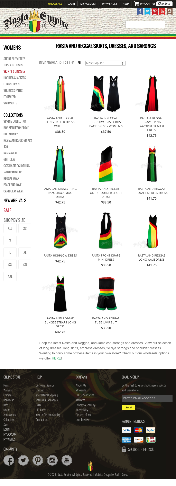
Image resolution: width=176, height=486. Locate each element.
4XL (10, 283)
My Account (88, 3)
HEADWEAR (85, 38)
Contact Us (41, 426)
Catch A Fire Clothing (16, 172)
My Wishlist (109, 3)
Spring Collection (15, 128)
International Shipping (47, 402)
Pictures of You (83, 421)
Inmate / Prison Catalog (48, 421)
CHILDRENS (64, 38)
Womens (7, 397)
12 (60, 69)
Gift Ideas (9, 166)
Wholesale (55, 3)
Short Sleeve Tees (14, 65)
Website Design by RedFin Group (111, 481)
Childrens (7, 402)
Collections (156, 38)
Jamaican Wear (12, 179)
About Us (81, 392)
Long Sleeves (11, 91)
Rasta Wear (10, 160)
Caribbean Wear (13, 198)
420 (5, 153)
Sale (171, 38)
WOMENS (46, 38)
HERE (56, 365)
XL (25, 259)
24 (66, 69)
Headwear (8, 407)
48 (72, 69)
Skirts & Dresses (14, 78)
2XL (10, 271)
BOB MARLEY (10, 141)
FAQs (38, 412)
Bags (101, 38)
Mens (31, 38)
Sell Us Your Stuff (85, 402)
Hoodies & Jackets (14, 84)
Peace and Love (12, 191)
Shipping (40, 397)
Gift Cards (41, 416)
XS (25, 235)
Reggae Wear (11, 185)
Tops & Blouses (13, 72)
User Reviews (82, 426)
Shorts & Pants (13, 97)
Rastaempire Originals (17, 147)
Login (71, 3)
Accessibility (82, 416)
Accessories (132, 38)
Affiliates (80, 407)
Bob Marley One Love (16, 134)
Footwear (9, 103)
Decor (113, 38)
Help (126, 3)
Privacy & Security (85, 412)
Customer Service (45, 392)
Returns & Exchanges (47, 407)
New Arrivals (12, 38)
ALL (10, 235)
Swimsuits (10, 110)
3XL (25, 271)
